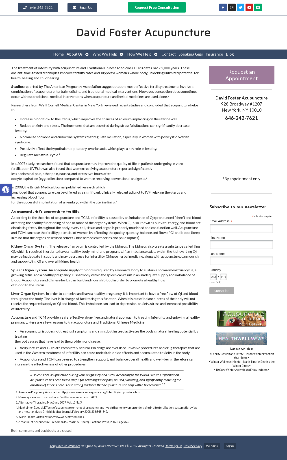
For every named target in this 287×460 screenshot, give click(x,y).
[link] (6, 190)
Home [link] (58, 54)
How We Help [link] (139, 54)
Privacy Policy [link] (193, 446)
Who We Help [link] (105, 54)
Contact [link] (168, 54)
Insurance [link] (214, 54)
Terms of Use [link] (173, 446)
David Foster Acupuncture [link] (143, 32)
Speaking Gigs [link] (190, 54)
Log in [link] (230, 446)
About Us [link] (75, 54)
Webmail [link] (212, 446)
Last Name (217, 254)
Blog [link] (230, 54)
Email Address (220, 221)
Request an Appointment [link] (241, 74)
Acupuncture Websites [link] (65, 446)
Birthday (215, 270)
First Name (217, 238)
